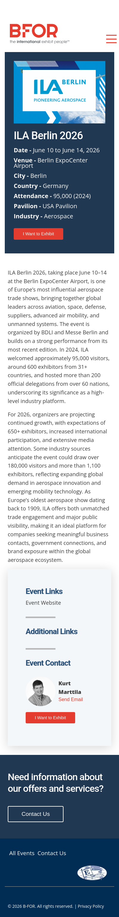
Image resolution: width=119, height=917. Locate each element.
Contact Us (35, 814)
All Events (22, 853)
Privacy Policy (91, 906)
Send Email (70, 699)
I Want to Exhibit (38, 233)
